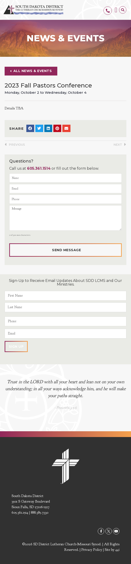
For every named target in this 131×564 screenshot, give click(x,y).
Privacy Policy (91, 549)
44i (117, 549)
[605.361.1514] (108, 10)
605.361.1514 (39, 168)
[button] (116, 10)
